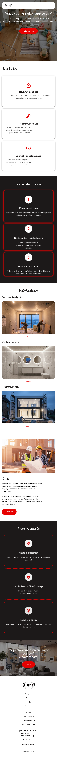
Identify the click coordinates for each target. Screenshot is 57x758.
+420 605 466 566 (28, 744)
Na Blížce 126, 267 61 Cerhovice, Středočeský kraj (29, 733)
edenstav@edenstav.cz (30, 740)
